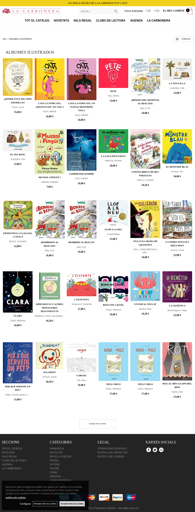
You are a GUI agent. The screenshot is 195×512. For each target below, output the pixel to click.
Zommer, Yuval (177, 250)
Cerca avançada (133, 10)
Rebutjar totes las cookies (45, 504)
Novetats (61, 20)
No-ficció (56, 452)
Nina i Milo (113, 384)
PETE (113, 91)
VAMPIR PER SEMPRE (81, 173)
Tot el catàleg (37, 20)
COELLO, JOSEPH (145, 180)
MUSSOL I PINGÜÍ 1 (50, 177)
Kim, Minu (81, 380)
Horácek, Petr (177, 171)
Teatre (54, 468)
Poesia (54, 460)
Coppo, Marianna (17, 320)
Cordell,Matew (113, 234)
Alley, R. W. (145, 108)
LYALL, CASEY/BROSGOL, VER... (145, 251)
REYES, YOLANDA (17, 241)
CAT (148, 10)
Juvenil (55, 464)
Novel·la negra (61, 456)
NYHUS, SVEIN (50, 377)
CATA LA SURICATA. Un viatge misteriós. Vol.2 (81, 107)
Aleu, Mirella (113, 96)
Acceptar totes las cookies (72, 504)
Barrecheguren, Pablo (177, 310)
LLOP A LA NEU (113, 229)
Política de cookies (111, 456)
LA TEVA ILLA (177, 83)
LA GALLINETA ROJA (113, 156)
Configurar (25, 504)
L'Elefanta (81, 299)
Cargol (81, 375)
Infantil (55, 476)
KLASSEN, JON (177, 88)
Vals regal (82, 20)
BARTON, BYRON (113, 161)
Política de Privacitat (113, 452)
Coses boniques (60, 480)
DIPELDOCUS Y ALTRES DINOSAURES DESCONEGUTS (49, 308)
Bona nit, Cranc (113, 305)
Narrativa (57, 448)
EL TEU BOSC (18, 154)
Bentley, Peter (145, 309)
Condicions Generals (112, 448)
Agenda (136, 20)
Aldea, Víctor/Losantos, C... (18, 395)
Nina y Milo (145, 384)
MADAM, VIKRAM (50, 182)
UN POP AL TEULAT (145, 304)
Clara (18, 315)
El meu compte (174, 10)
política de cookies (16, 497)
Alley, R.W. (49, 250)
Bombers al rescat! (82, 242)
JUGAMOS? (49, 372)
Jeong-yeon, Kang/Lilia (81, 304)
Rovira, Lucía (18, 107)
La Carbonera (158, 20)
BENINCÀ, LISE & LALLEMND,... (49, 316)
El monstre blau (177, 166)
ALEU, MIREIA (49, 111)
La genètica (177, 305)
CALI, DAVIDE (81, 178)
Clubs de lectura (111, 20)
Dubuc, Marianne (113, 389)
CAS (156, 10)
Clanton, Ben (177, 392)
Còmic (54, 472)
